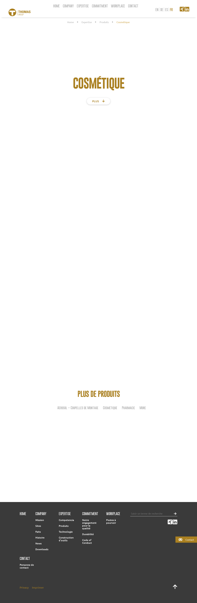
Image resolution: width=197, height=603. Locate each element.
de (161, 10)
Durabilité (88, 534)
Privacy (24, 587)
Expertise (83, 6)
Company (68, 6)
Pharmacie (128, 408)
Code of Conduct (87, 541)
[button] (174, 513)
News (38, 543)
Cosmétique (110, 408)
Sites (38, 525)
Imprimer (38, 587)
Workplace (118, 6)
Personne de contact (27, 566)
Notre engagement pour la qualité (89, 524)
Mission (39, 520)
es (166, 10)
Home (56, 6)
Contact (133, 6)
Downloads (41, 549)
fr (171, 10)
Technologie (66, 531)
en (156, 10)
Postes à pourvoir (111, 521)
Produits (104, 22)
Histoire (39, 537)
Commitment (100, 6)
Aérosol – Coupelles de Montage (77, 408)
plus (98, 101)
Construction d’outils (66, 539)
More (143, 408)
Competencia (66, 520)
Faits (38, 531)
